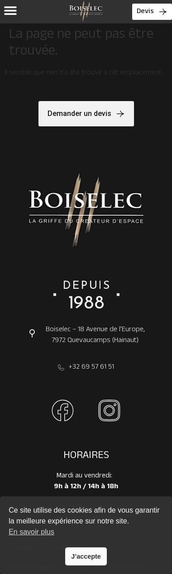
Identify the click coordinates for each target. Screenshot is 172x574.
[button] (10, 10)
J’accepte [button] (86, 556)
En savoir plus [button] (31, 532)
